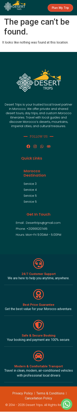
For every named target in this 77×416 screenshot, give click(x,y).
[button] (60, 8)
